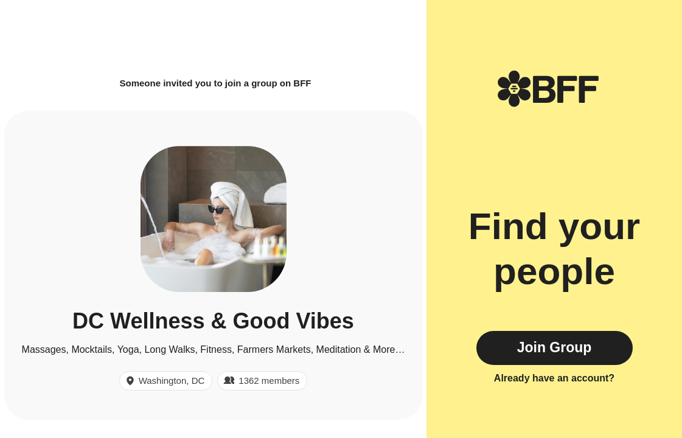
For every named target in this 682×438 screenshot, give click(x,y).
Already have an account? (554, 378)
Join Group (554, 347)
